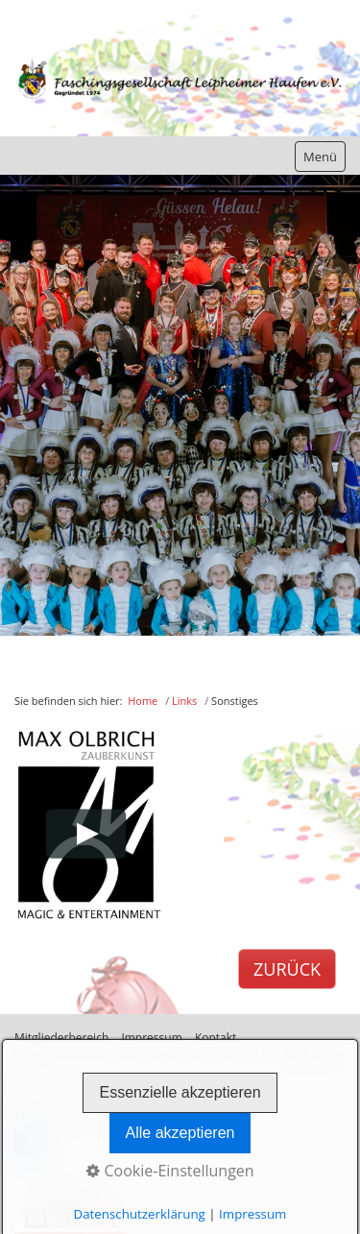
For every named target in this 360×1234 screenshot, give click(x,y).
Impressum (252, 1213)
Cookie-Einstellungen (169, 1170)
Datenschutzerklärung (139, 1213)
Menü (320, 156)
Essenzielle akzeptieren (179, 1092)
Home (142, 700)
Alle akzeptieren (180, 1133)
